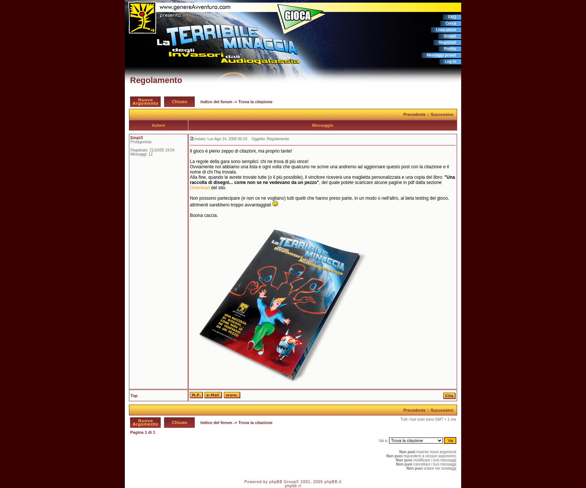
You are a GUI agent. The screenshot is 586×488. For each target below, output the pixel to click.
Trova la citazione (255, 101)
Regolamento (156, 80)
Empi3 (136, 137)
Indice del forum (216, 101)
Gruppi (450, 36)
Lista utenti (446, 30)
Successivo (442, 114)
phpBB (276, 482)
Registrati (447, 42)
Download (200, 187)
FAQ (452, 17)
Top (134, 395)
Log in (450, 61)
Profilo (450, 49)
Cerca (450, 23)
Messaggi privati (441, 55)
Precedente (415, 114)
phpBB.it (333, 482)
